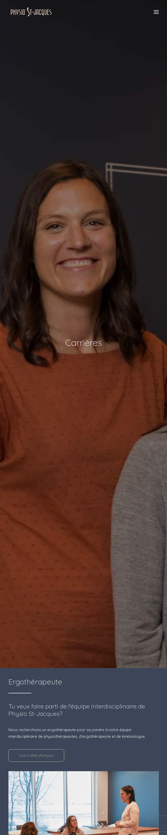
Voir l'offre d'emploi (36, 747)
